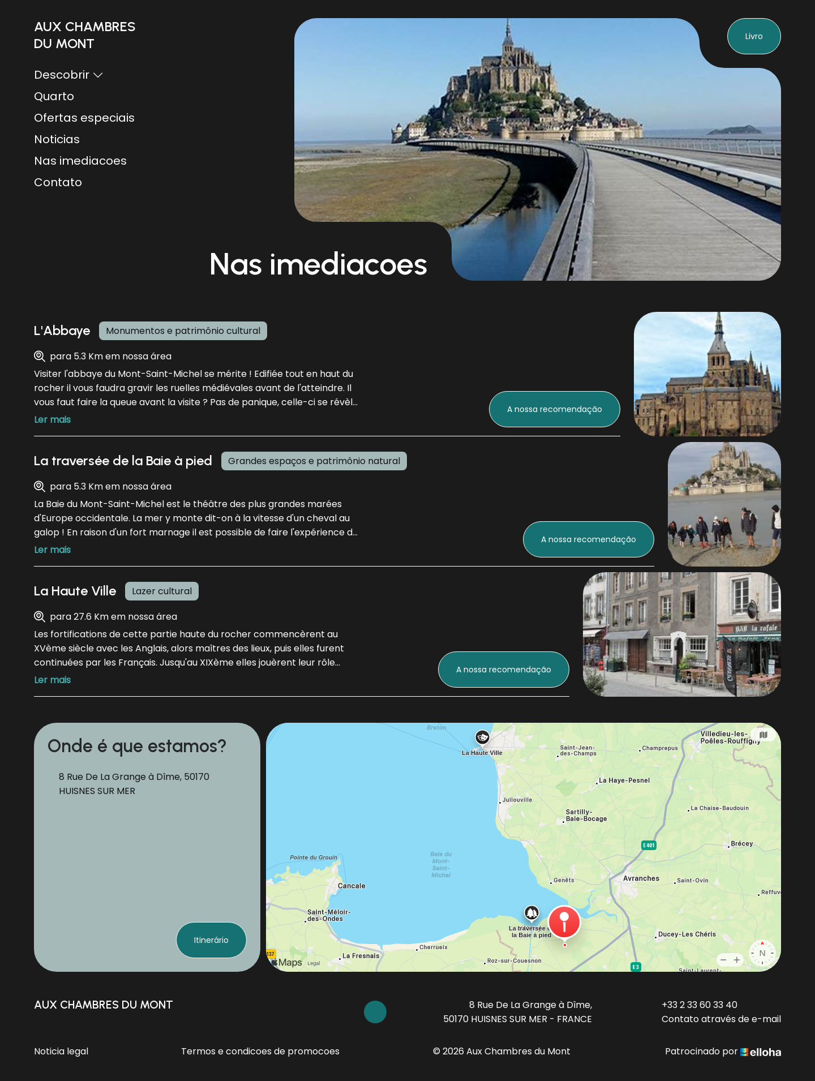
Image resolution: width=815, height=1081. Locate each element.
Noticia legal (61, 1051)
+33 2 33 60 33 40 (693, 1004)
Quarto (54, 96)
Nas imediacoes (80, 161)
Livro (754, 36)
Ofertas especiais (84, 118)
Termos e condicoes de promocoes (260, 1051)
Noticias (57, 139)
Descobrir (69, 75)
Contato (58, 182)
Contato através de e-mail (715, 1019)
